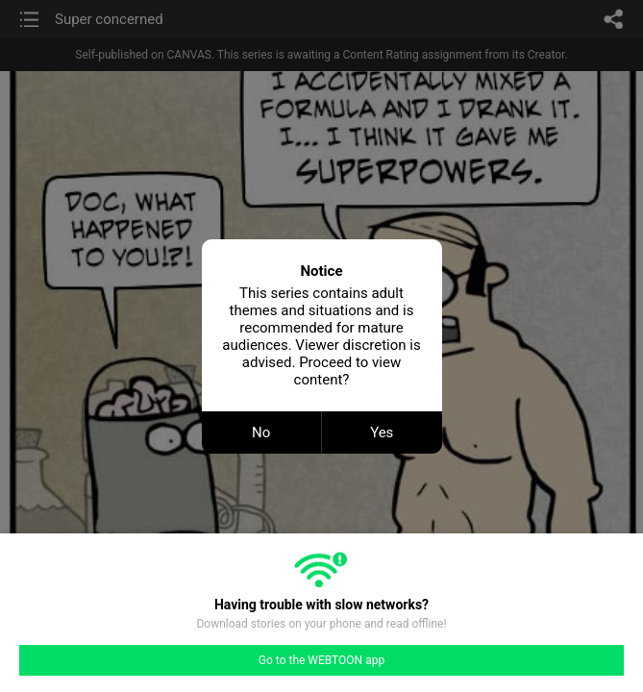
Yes (381, 432)
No (261, 432)
